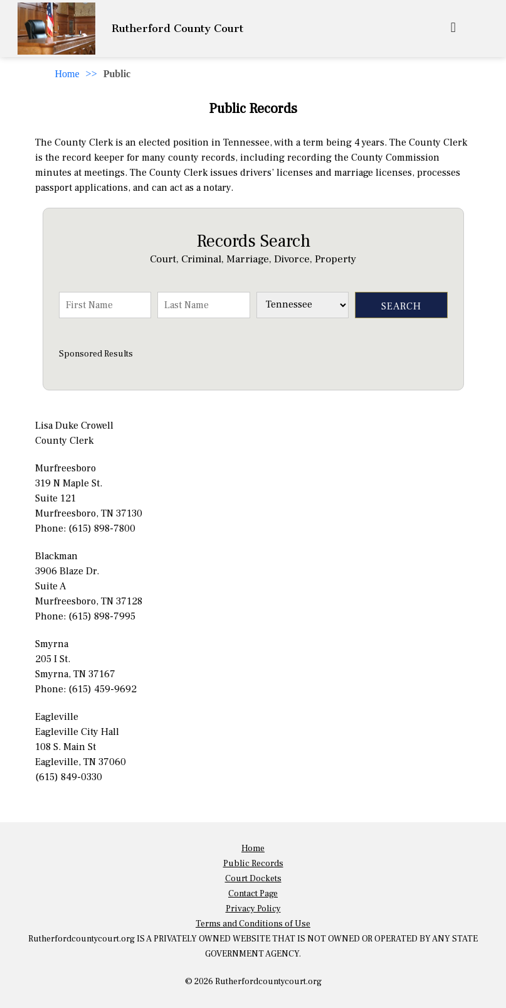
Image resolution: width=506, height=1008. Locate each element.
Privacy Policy (253, 908)
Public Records (253, 863)
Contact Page (253, 893)
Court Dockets (253, 878)
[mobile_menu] (453, 28)
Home (67, 73)
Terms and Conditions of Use (253, 924)
